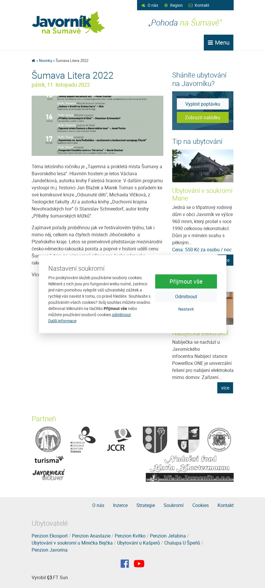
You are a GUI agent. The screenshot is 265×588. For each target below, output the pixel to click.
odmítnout (121, 314)
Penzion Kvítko (130, 536)
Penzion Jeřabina (168, 536)
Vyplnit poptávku (202, 104)
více (225, 388)
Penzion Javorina (50, 550)
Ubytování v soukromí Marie (202, 194)
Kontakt (202, 5)
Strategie (145, 505)
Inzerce (120, 505)
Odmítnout (186, 296)
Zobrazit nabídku (202, 117)
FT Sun (57, 577)
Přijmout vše (186, 281)
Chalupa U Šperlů (182, 543)
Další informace (62, 321)
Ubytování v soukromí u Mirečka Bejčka (72, 543)
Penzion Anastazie (91, 536)
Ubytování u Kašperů (138, 543)
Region (176, 5)
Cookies (200, 505)
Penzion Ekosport (50, 536)
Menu (219, 42)
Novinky (45, 60)
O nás (153, 5)
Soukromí (174, 505)
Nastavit (186, 309)
